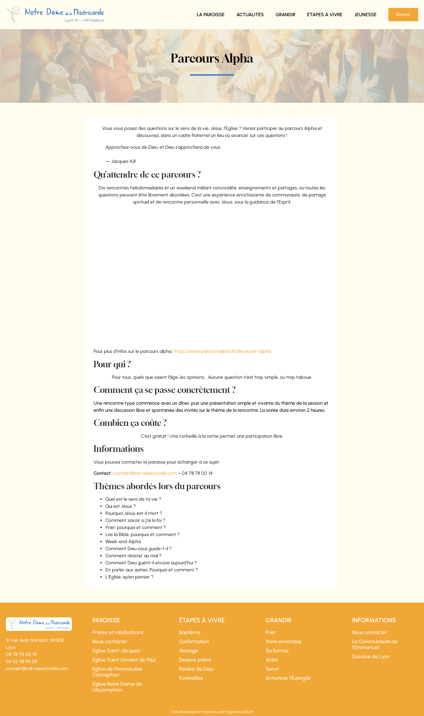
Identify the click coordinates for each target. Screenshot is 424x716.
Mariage (188, 651)
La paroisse (211, 14)
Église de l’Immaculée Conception (117, 672)
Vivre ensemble (284, 641)
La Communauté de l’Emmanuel (375, 644)
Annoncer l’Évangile (288, 678)
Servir (272, 669)
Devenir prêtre (195, 660)
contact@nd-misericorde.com (145, 473)
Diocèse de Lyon (371, 656)
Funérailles (191, 678)
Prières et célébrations (117, 632)
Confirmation (194, 641)
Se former (277, 651)
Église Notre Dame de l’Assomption (117, 687)
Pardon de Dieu (196, 669)
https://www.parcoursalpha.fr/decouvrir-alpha (222, 351)
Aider (272, 660)
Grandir (285, 14)
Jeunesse (365, 14)
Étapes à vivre (324, 14)
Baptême (190, 632)
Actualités (250, 14)
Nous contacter (109, 641)
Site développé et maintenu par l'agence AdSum (212, 712)
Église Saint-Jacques (116, 651)
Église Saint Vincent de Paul (123, 660)
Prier (271, 632)
